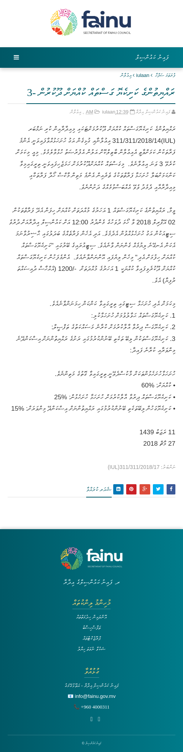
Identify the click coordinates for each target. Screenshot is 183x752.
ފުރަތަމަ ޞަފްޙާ (165, 75)
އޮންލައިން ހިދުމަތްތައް (91, 617)
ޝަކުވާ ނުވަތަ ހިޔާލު (91, 649)
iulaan (142, 75)
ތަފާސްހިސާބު (91, 627)
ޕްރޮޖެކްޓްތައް (92, 638)
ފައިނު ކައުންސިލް (152, 57)
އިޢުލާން (126, 75)
